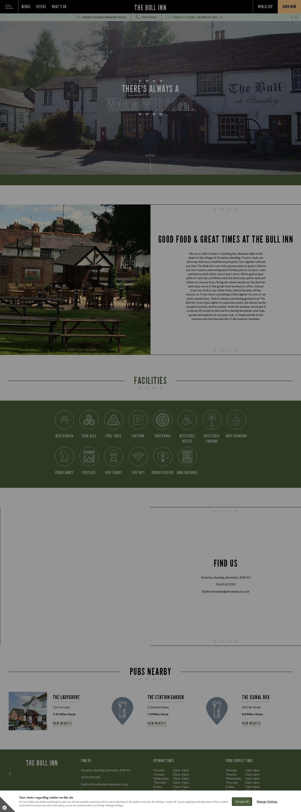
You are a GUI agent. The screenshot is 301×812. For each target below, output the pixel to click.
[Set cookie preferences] (7, 804)
